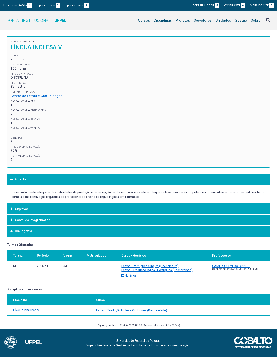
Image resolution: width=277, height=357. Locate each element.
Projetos (183, 20)
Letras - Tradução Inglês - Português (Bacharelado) (156, 270)
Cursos (144, 20)
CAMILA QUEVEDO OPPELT (231, 266)
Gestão (241, 20)
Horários (129, 275)
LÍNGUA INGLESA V (26, 310)
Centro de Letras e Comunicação (37, 96)
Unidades (223, 20)
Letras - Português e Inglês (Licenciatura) (149, 266)
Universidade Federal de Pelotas (138, 340)
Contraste (234, 5)
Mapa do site (262, 5)
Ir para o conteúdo (17, 5)
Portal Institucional (36, 20)
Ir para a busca (77, 5)
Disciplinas (163, 20)
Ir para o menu (48, 5)
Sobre (255, 20)
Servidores (203, 20)
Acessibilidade (205, 5)
